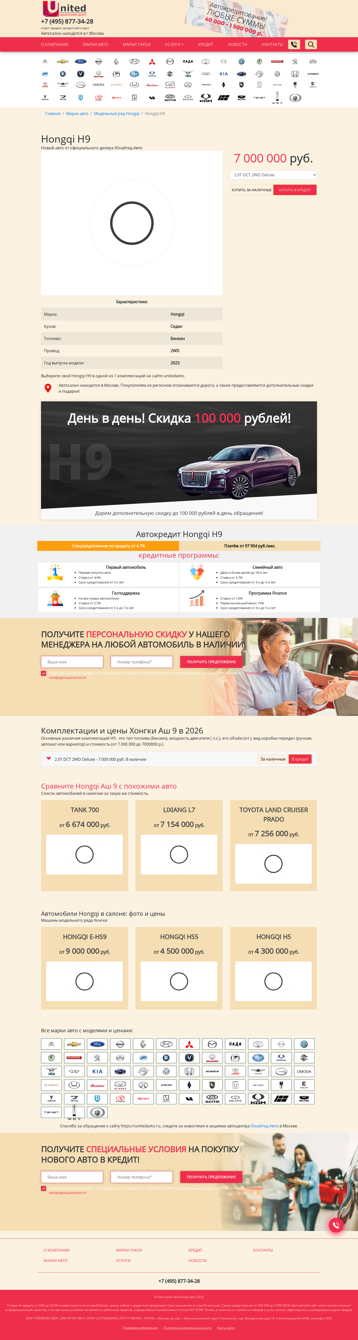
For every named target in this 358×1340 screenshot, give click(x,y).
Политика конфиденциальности (188, 1328)
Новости (237, 44)
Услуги (172, 44)
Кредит (205, 44)
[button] (48, 759)
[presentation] (79, 701)
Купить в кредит (295, 190)
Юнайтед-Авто (264, 1126)
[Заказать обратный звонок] (294, 44)
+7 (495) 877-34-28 (67, 21)
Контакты (272, 44)
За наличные (273, 759)
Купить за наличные (252, 190)
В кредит (300, 759)
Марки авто (95, 44)
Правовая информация (140, 1328)
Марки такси (136, 44)
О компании (54, 44)
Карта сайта (226, 1328)
